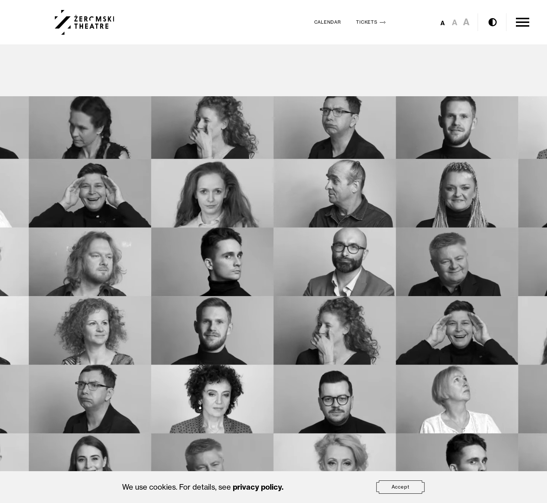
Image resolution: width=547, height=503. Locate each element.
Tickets (372, 22)
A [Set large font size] (466, 21)
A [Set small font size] (442, 23)
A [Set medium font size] (454, 22)
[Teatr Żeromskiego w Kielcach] (84, 22)
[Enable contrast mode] (492, 22)
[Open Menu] (522, 22)
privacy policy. (258, 487)
